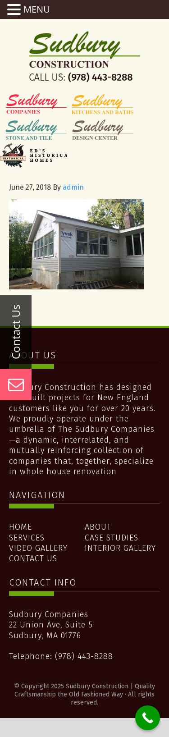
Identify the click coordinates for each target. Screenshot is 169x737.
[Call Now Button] (147, 717)
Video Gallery (38, 548)
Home (20, 527)
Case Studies (111, 538)
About (98, 527)
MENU (36, 9)
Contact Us (33, 558)
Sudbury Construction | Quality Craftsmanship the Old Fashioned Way (84, 56)
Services (27, 538)
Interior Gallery (120, 548)
